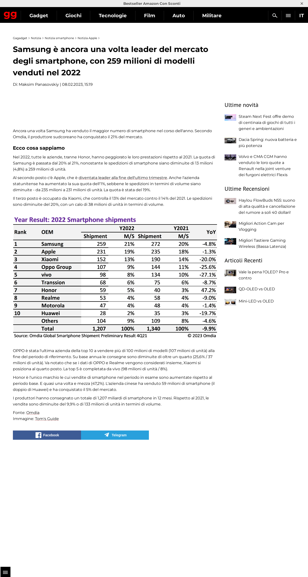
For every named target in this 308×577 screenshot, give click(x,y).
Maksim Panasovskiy (39, 84)
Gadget (83, 15)
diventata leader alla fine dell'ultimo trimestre (123, 292)
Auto (223, 15)
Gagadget (32, 13)
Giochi (118, 15)
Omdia (32, 527)
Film (194, 15)
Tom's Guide (47, 533)
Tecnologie (158, 15)
